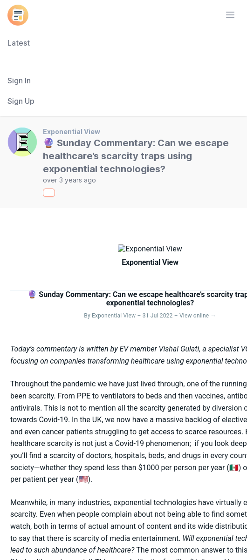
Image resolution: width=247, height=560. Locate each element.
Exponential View (71, 131)
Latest (18, 42)
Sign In (19, 80)
